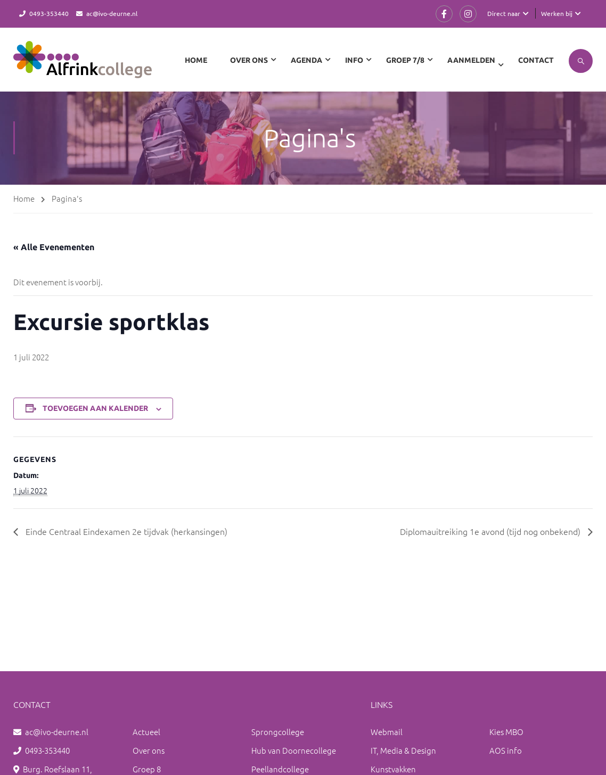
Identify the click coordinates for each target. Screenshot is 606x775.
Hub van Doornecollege (293, 750)
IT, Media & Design (403, 750)
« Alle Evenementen (53, 247)
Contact (536, 60)
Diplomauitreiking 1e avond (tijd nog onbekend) (491, 531)
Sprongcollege (277, 731)
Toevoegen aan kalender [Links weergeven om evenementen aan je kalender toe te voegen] (95, 408)
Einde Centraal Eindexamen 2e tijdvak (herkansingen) (125, 531)
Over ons (149, 750)
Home (196, 60)
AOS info (505, 750)
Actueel (146, 731)
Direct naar (503, 13)
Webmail (387, 731)
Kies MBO (506, 731)
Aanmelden (471, 60)
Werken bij (556, 13)
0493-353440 (49, 13)
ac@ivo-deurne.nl (111, 13)
